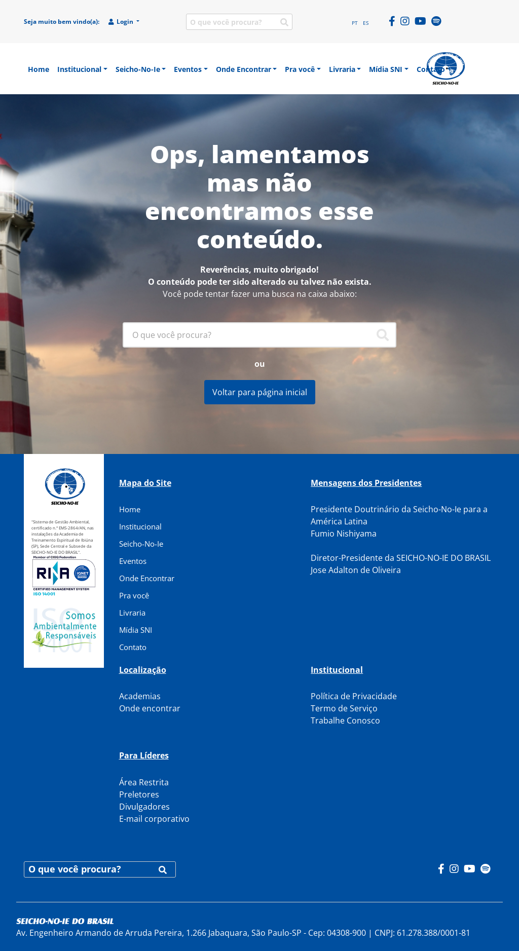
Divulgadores (144, 806)
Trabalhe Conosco (345, 720)
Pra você (134, 595)
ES (365, 22)
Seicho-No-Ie (141, 544)
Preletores (139, 794)
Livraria (132, 612)
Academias (140, 696)
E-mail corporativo (154, 818)
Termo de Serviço (344, 708)
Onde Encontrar (146, 578)
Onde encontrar (149, 708)
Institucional (140, 526)
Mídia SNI (135, 630)
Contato (132, 647)
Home (129, 509)
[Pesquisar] (382, 335)
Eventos (132, 561)
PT (355, 22)
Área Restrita (144, 782)
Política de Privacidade (354, 696)
